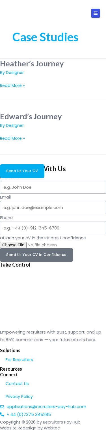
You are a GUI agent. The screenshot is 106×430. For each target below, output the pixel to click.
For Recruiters (19, 360)
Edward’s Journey (31, 116)
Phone (6, 217)
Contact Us (17, 383)
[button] (95, 13)
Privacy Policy (19, 396)
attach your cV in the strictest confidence (43, 238)
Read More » (12, 85)
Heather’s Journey (32, 63)
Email (5, 197)
